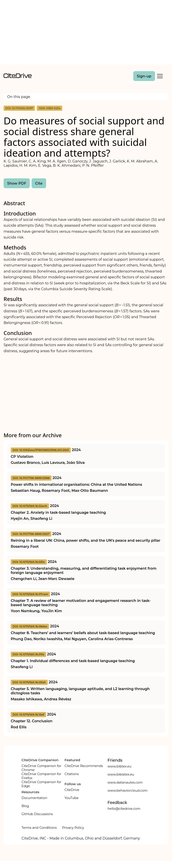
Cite (39, 183)
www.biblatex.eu (121, 774)
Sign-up (144, 76)
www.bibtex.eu (119, 766)
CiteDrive (71, 790)
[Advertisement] (86, 33)
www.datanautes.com (125, 782)
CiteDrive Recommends (83, 766)
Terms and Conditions (39, 828)
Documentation (34, 798)
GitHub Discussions (37, 814)
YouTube (71, 798)
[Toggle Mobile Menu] (160, 76)
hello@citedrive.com (124, 809)
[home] (18, 77)
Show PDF (16, 183)
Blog (25, 806)
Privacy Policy (73, 828)
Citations (71, 774)
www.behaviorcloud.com (128, 791)
